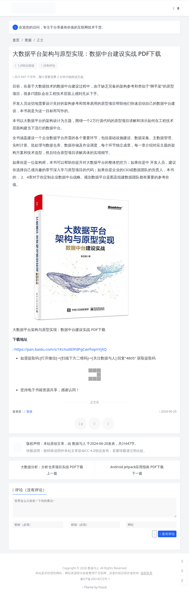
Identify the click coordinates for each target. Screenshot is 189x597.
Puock (102, 587)
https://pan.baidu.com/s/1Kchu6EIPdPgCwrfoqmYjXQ (60, 349)
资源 (28, 40)
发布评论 (167, 534)
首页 (16, 40)
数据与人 (79, 443)
